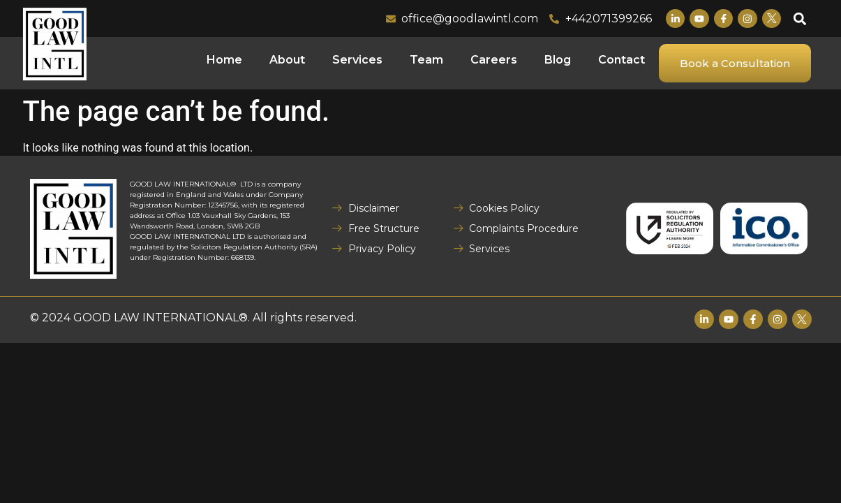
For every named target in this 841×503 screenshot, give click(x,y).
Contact (621, 59)
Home (224, 59)
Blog (557, 59)
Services (357, 59)
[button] (799, 18)
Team (426, 59)
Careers (493, 59)
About (287, 59)
